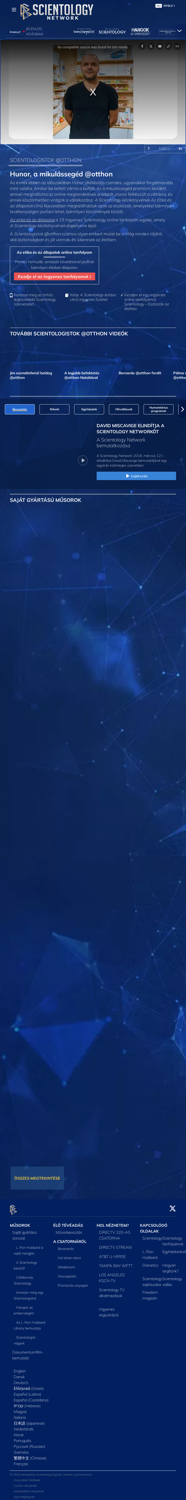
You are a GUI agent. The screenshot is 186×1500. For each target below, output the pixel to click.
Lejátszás (136, 476)
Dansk (19, 1374)
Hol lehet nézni (69, 1255)
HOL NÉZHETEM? (113, 1222)
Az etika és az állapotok (32, 219)
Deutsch (21, 1379)
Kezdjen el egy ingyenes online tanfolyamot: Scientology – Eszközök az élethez (146, 302)
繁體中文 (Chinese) (30, 1455)
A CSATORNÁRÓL (69, 1238)
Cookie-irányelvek (25, 1483)
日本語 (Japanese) (29, 1420)
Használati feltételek (27, 1477)
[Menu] (14, 10)
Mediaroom (66, 1264)
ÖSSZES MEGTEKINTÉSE (37, 1178)
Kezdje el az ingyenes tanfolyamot (54, 276)
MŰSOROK (20, 1222)
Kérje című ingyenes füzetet (92, 297)
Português (22, 1437)
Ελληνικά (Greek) (29, 1385)
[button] (182, 409)
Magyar (20, 1408)
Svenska (21, 1449)
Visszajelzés (67, 1273)
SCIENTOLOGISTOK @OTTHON (45, 160)
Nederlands (23, 1426)
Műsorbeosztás (69, 1229)
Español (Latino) (27, 1391)
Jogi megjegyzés (24, 1494)
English (20, 1368)
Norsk (19, 1432)
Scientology (152, 1235)
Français (21, 1461)
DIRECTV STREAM (115, 1244)
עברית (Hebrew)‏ (27, 1403)
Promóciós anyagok (73, 1282)
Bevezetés (66, 1246)
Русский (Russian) (29, 1443)
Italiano (20, 1414)
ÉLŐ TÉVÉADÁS (68, 1222)
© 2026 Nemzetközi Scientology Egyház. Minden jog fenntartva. (51, 1471)
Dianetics (150, 1262)
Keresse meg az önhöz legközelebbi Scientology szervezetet (35, 299)
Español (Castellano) (31, 1397)
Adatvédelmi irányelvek (29, 1488)
